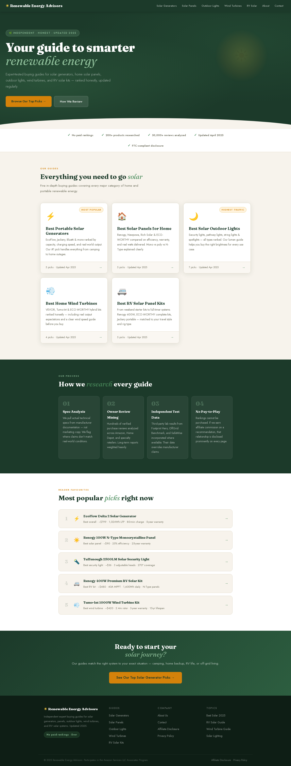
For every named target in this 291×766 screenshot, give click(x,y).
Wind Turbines (233, 6)
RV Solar (252, 6)
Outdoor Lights (210, 6)
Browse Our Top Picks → (28, 101)
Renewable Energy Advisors (34, 6)
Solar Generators (167, 6)
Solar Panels (189, 6)
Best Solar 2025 (215, 715)
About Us (163, 715)
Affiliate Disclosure (168, 729)
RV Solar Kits (116, 743)
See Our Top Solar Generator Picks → (145, 677)
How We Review (71, 101)
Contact (279, 6)
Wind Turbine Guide (218, 729)
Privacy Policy (166, 736)
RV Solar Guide (215, 722)
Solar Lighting (214, 736)
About (265, 6)
